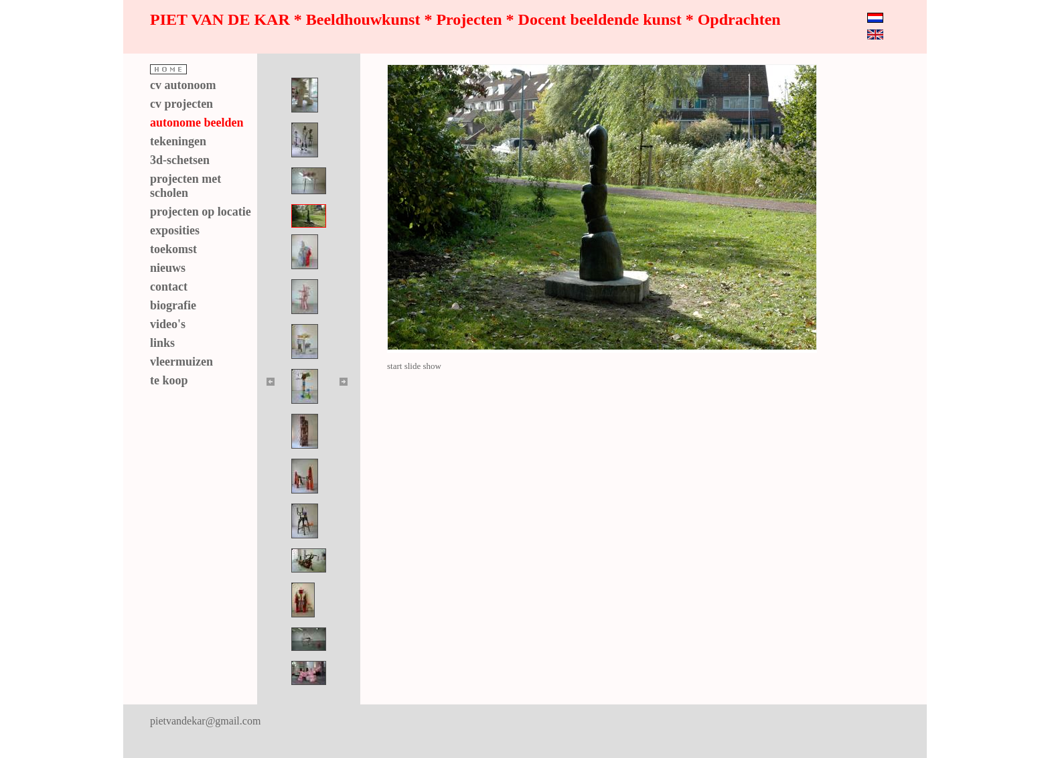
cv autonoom (183, 85)
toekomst (173, 249)
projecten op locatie (200, 211)
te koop (169, 380)
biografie (173, 305)
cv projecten (181, 103)
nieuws (167, 268)
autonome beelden (197, 122)
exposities (175, 230)
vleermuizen (181, 361)
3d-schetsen (180, 160)
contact (169, 286)
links (162, 343)
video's (167, 324)
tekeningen (178, 141)
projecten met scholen (185, 186)
